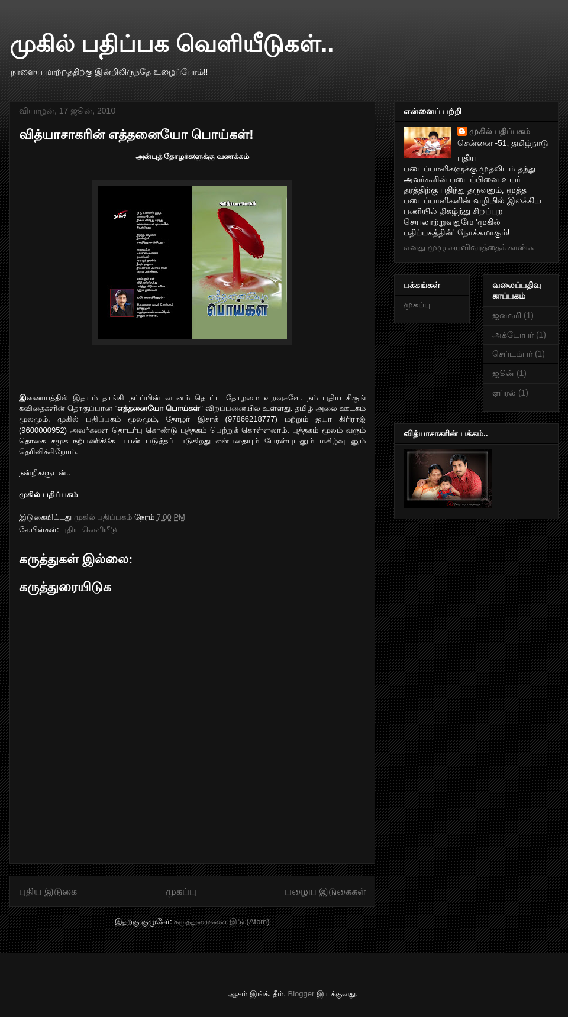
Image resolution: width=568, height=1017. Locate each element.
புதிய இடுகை (48, 891)
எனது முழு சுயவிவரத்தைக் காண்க (469, 247)
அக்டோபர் (513, 334)
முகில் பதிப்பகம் (500, 131)
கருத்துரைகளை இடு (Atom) (221, 921)
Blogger (301, 993)
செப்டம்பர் (512, 353)
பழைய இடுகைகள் (325, 891)
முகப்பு (181, 891)
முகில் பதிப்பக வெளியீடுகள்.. (171, 44)
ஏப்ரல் (504, 392)
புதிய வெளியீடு (89, 529)
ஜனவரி (506, 315)
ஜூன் (503, 373)
